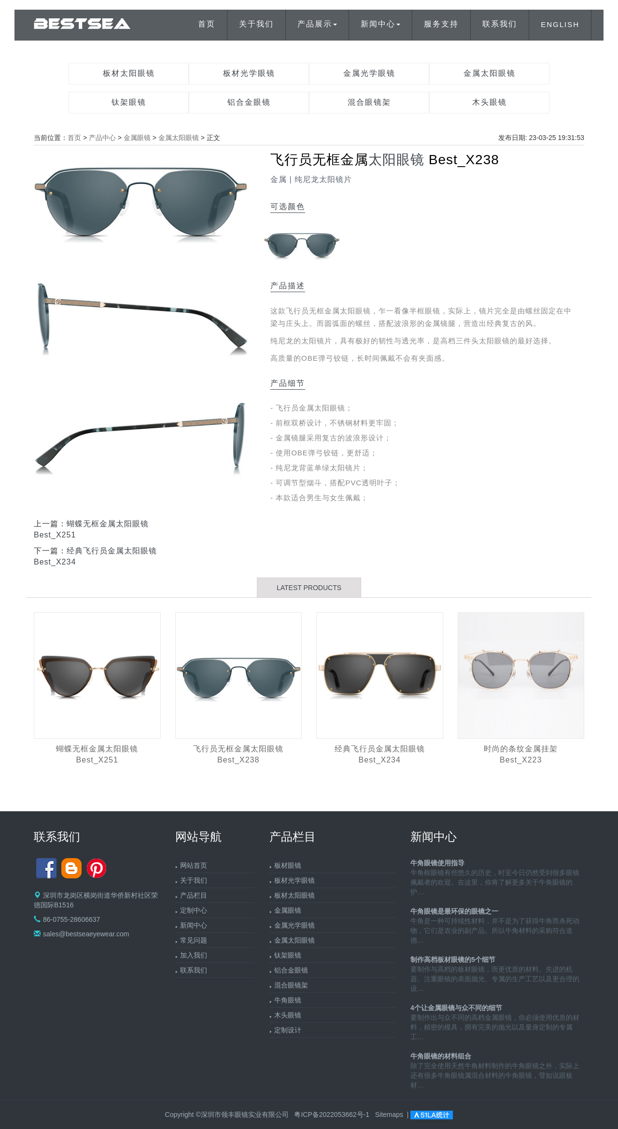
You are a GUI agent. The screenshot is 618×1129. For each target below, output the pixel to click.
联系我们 (499, 24)
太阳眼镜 (396, 159)
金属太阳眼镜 (490, 73)
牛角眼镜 (287, 1000)
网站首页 (193, 865)
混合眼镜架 (369, 102)
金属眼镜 (137, 137)
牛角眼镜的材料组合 (440, 1056)
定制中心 (193, 910)
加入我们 (193, 955)
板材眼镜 (287, 865)
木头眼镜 (489, 102)
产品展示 (317, 24)
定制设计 (287, 1030)
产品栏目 (193, 895)
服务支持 (441, 24)
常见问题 (193, 940)
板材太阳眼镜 (129, 73)
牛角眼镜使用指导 (437, 863)
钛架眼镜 (129, 102)
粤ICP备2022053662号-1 (331, 1114)
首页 (206, 24)
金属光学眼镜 (369, 73)
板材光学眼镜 (249, 73)
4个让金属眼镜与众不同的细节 (456, 1008)
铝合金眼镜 (249, 102)
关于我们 (256, 24)
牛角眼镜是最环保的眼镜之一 (454, 911)
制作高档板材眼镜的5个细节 (452, 959)
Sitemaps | (393, 1114)
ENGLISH (560, 24)
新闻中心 (380, 24)
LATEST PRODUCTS (309, 588)
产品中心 (102, 137)
